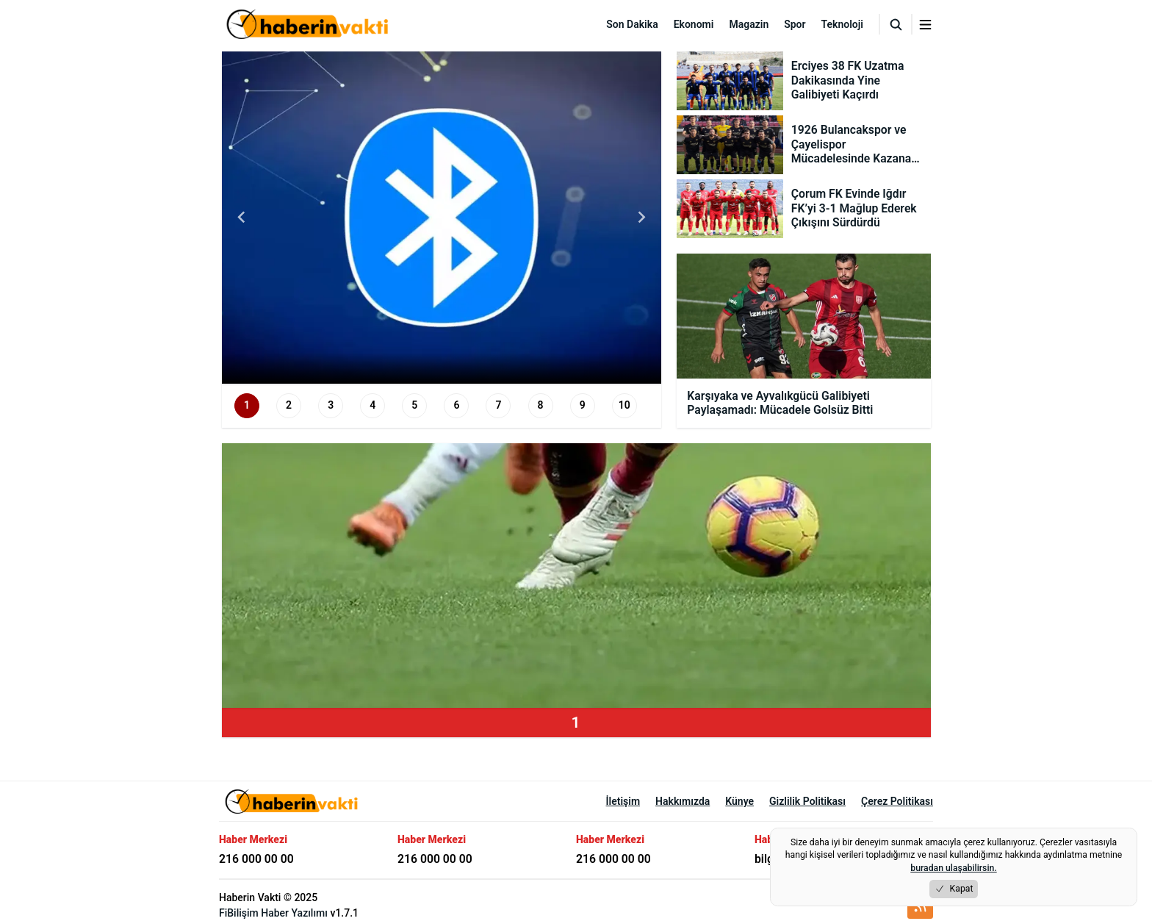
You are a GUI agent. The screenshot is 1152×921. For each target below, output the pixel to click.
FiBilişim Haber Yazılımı (273, 913)
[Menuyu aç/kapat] (925, 24)
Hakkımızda (682, 801)
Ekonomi (694, 24)
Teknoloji (842, 24)
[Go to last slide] (242, 217)
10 (624, 405)
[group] (442, 217)
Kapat (954, 889)
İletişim (623, 801)
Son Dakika (632, 24)
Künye (739, 801)
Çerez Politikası (897, 801)
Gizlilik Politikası (807, 801)
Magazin (748, 24)
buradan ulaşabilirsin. (953, 868)
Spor (794, 24)
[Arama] (895, 24)
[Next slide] (640, 217)
